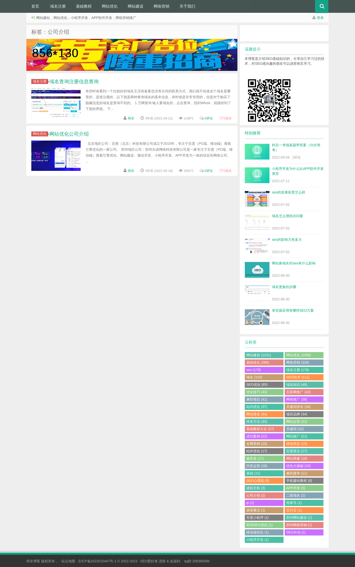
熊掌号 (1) (294, 503)
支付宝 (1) (294, 510)
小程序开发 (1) (257, 540)
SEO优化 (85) (256, 385)
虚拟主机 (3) (255, 488)
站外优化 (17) (256, 451)
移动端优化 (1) (257, 532)
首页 (35, 6)
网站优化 (110, 6)
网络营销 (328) (297, 362)
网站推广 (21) (296, 436)
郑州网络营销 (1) (299, 525)
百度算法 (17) (296, 451)
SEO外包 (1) (296, 532)
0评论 (209, 118)
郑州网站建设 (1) (299, 517)
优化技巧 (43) (256, 392)
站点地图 (68, 561)
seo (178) (253, 370)
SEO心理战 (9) (257, 481)
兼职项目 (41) (256, 399)
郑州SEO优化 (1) (259, 525)
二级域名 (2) (295, 495)
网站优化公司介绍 (69, 134)
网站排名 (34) (256, 414)
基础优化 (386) (257, 362)
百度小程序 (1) (257, 517)
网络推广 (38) (296, 399)
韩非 (131, 118)
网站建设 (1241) (258, 355)
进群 (162, 561)
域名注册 (58, 6)
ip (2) (250, 503)
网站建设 (135, 6)
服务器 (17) (255, 458)
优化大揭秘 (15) (298, 466)
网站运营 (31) (296, 421)
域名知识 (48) (296, 385)
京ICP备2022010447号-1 (97, 561)
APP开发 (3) (295, 488)
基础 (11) (253, 473)
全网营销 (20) (256, 444)
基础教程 (84, 6)
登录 (320, 18)
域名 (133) (254, 377)
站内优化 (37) (256, 407)
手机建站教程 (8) (299, 481)
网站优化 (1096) (298, 355)
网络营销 (161, 6)
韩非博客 (33, 561)
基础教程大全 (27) (260, 429)
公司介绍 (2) (255, 495)
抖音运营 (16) (256, 466)
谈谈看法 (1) (255, 510)
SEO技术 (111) (297, 377)
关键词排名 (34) (298, 407)
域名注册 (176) (297, 370)
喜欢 (225, 118)
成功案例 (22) (256, 436)
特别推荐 (253, 133)
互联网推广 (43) (298, 392)
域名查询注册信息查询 (74, 81)
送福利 (175, 561)
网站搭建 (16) (296, 458)
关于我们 (187, 6)
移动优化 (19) (296, 444)
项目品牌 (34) (296, 414)
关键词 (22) (295, 429)
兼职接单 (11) (296, 473)
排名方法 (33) (256, 421)
